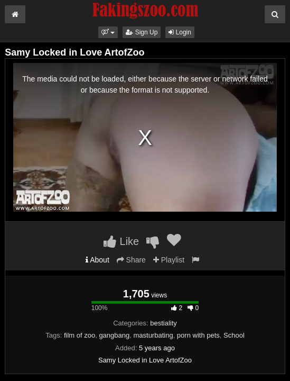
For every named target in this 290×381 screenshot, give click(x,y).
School (234, 335)
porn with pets (198, 335)
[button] (108, 32)
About (97, 260)
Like (121, 241)
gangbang (114, 335)
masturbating (153, 335)
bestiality (163, 323)
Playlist (168, 260)
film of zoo (79, 335)
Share (131, 260)
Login (180, 32)
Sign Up (141, 32)
